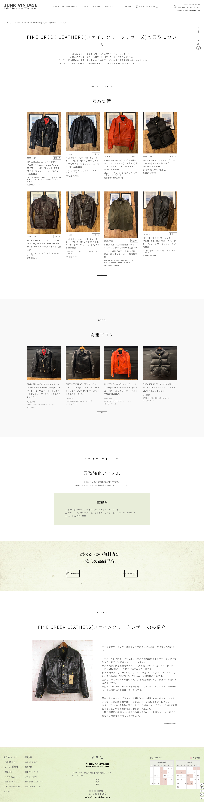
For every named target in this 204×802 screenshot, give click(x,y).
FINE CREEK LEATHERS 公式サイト (158, 711)
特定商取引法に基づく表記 (32, 798)
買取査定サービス (10, 746)
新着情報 (28, 756)
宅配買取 (198, 764)
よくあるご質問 (31, 765)
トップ (7, 22)
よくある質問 (126, 6)
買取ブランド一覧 (21, 22)
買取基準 (85, 6)
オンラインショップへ (147, 6)
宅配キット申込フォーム (34, 775)
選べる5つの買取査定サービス (66, 6)
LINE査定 (198, 788)
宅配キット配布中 (118, 559)
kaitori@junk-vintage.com (189, 10)
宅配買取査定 (10, 751)
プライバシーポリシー (11, 798)
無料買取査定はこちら (82, 559)
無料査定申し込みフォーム (35, 770)
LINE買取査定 (10, 765)
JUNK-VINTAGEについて (13, 775)
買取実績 (96, 6)
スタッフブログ (110, 6)
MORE (102, 281)
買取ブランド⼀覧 (31, 761)
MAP (97, 769)
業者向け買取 (10, 770)
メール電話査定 (198, 772)
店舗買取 (8, 761)
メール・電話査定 (11, 756)
